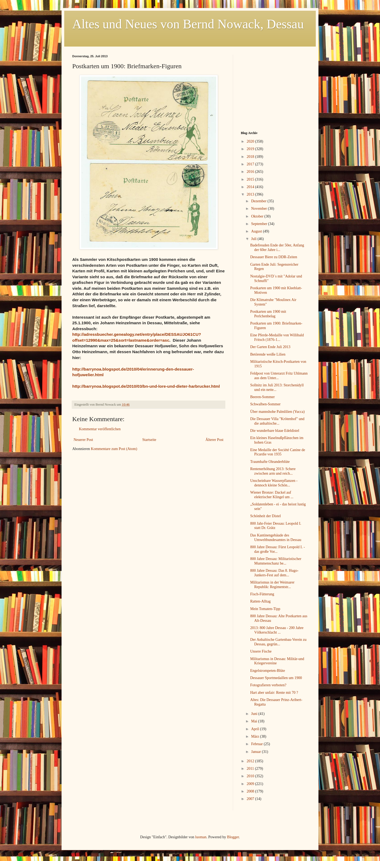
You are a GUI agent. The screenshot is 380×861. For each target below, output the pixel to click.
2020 (251, 141)
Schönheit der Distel (265, 516)
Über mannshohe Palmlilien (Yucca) (277, 412)
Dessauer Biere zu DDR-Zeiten (273, 257)
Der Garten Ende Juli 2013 (270, 347)
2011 (251, 769)
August (257, 231)
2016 (251, 172)
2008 (251, 791)
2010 (251, 776)
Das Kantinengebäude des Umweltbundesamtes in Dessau (275, 537)
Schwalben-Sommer (265, 404)
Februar (257, 744)
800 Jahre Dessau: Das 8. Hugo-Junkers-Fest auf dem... (274, 573)
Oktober (257, 216)
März (255, 736)
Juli (254, 239)
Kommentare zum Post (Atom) (114, 449)
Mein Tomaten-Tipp (265, 609)
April (255, 729)
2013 (251, 194)
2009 (251, 784)
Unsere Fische (261, 651)
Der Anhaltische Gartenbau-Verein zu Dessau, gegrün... (278, 642)
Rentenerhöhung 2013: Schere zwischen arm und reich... (273, 471)
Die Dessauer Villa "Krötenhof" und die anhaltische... (277, 421)
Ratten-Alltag (260, 601)
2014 (251, 187)
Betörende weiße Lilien (267, 354)
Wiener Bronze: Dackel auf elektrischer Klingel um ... (271, 494)
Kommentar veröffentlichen (100, 429)
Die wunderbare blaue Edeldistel (274, 431)
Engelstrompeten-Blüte (267, 671)
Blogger (233, 837)
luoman (200, 837)
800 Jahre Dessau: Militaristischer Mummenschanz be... (275, 561)
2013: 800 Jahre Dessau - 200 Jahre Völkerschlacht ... (276, 630)
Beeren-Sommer (262, 397)
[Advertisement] (274, 88)
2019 (251, 149)
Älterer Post (214, 440)
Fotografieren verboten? (268, 685)
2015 (251, 179)
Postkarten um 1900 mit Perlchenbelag (268, 314)
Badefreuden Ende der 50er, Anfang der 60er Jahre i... (277, 247)
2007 (251, 799)
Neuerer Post (83, 440)
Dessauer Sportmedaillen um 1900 (276, 678)
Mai (254, 721)
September (259, 224)
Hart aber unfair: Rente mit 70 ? (274, 693)
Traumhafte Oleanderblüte (270, 462)
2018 (251, 157)
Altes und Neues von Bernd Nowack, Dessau (188, 24)
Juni (254, 714)
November (259, 209)
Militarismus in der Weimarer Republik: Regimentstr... (272, 584)
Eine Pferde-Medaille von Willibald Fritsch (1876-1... (277, 337)
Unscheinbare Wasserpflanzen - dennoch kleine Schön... (274, 483)
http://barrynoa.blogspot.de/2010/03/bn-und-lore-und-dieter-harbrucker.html (146, 386)
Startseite (149, 440)
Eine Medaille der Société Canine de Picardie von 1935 (277, 452)
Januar (256, 752)
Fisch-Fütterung (262, 594)
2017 (251, 164)
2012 (251, 761)
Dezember (259, 201)
